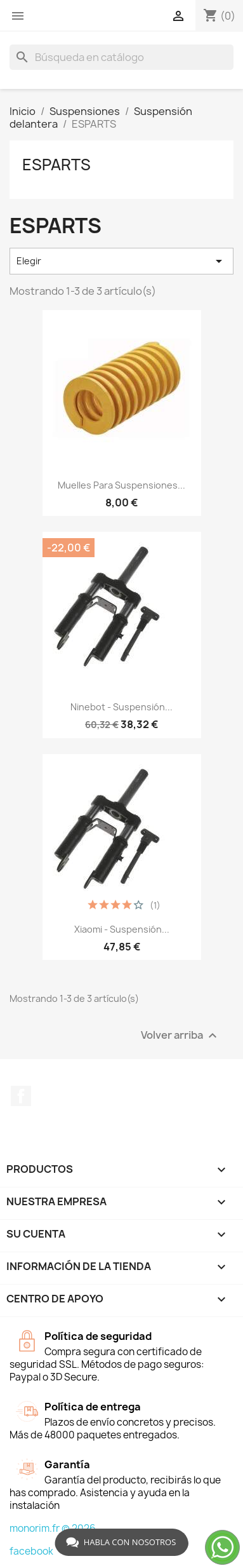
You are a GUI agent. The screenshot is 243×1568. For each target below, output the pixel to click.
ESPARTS (56, 164)
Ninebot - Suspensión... (121, 707)
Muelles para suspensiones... (121, 485)
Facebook (21, 1096)
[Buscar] (121, 57)
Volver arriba (180, 1036)
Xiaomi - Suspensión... (121, 929)
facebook (31, 1551)
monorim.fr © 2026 (53, 1528)
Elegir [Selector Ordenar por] (121, 261)
